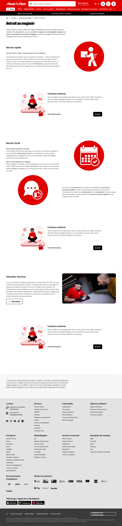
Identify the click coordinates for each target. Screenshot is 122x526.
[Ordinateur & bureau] (40, 457)
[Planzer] (9, 491)
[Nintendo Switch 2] (67, 441)
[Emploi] (8, 452)
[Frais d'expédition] (67, 415)
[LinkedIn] (23, 421)
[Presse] (8, 447)
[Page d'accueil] (7, 18)
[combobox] (53, 3)
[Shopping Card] (66, 407)
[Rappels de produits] (96, 407)
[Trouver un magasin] (12, 468)
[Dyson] (92, 444)
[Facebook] (8, 421)
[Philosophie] (9, 444)
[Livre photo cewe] (39, 431)
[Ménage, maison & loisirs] (41, 441)
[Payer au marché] (37, 481)
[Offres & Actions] (67, 439)
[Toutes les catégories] (68, 455)
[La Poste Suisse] (9, 484)
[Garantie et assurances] (41, 409)
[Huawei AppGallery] (38, 503)
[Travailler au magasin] (12, 457)
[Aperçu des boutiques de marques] (100, 452)
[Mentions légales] (29, 513)
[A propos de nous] (11, 439)
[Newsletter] (37, 428)
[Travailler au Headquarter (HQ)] (15, 460)
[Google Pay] (37, 488)
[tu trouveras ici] (14, 409)
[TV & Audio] (37, 452)
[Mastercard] (87, 481)
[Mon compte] (103, 4)
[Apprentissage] (10, 455)
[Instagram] (12, 421)
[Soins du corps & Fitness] (41, 447)
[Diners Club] (104, 481)
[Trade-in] (36, 420)
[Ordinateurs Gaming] (68, 452)
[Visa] (79, 481)
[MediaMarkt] (16, 3)
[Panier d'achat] (113, 4)
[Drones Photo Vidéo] (40, 449)
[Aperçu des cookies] (55, 513)
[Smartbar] (37, 415)
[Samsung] (93, 447)
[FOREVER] (36, 412)
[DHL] (17, 484)
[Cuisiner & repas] (39, 444)
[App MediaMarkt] (11, 471)
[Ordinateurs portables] (68, 447)
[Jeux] (35, 439)
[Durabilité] (9, 449)
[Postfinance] (46, 488)
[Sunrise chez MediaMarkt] (41, 423)
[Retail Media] (9, 463)
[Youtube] (16, 421)
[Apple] (92, 439)
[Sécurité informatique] (96, 412)
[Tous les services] (39, 407)
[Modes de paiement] (68, 412)
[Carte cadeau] (66, 409)
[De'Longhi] (93, 441)
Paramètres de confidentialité (103, 513)
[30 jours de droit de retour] (70, 417)
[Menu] (10, 9)
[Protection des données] (16, 513)
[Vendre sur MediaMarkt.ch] (14, 465)
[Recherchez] (31, 4)
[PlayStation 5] (66, 449)
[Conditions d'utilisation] (42, 513)
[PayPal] (54, 488)
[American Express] (96, 481)
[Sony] (91, 449)
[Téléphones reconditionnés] (42, 417)
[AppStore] (12, 503)
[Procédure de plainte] (96, 415)
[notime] (26, 484)
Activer (97, 114)
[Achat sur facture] (62, 481)
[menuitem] (20, 9)
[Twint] (71, 481)
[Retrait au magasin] (67, 420)
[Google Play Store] (24, 503)
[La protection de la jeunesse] (98, 409)
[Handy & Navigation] (40, 455)
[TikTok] (19, 421)
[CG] (7, 513)
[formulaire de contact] (16, 415)
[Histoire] (8, 441)
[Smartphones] (66, 444)
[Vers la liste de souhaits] (108, 4)
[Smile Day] (37, 425)
